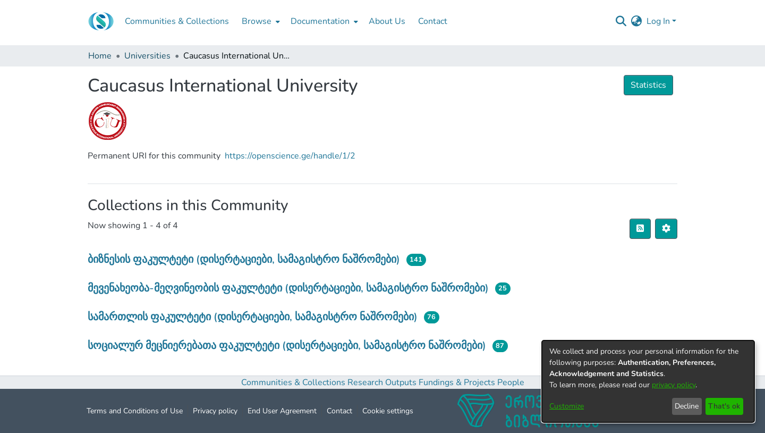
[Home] (101, 21)
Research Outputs (383, 382)
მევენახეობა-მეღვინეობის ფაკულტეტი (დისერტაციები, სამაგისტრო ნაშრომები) (288, 288)
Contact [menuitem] (432, 21)
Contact (339, 411)
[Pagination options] (666, 229)
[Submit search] (621, 21)
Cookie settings (387, 411)
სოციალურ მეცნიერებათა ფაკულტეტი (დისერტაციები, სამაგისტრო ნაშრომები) (287, 345)
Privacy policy (215, 411)
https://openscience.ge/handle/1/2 (290, 156)
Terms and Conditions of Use (135, 411)
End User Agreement (282, 411)
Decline (687, 406)
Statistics (648, 85)
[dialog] (648, 381)
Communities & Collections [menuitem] (177, 21)
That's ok (724, 406)
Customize (566, 406)
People (510, 382)
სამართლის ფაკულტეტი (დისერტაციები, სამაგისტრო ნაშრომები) (253, 317)
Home (100, 56)
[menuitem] (260, 21)
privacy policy (673, 385)
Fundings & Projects (457, 382)
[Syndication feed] (640, 229)
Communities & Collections (293, 382)
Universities (147, 56)
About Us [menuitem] (387, 21)
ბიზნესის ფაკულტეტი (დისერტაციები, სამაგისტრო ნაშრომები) (244, 259)
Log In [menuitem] (658, 21)
